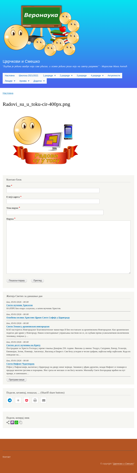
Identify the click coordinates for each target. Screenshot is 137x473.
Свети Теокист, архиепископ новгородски (27, 326)
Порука (10, 219)
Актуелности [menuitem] (114, 75)
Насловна (8, 93)
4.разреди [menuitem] (96, 76)
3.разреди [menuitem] (82, 75)
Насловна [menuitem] (10, 75)
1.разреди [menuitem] (48, 76)
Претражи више (16, 379)
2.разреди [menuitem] (65, 76)
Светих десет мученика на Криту (23, 345)
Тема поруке (12, 208)
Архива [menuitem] (23, 82)
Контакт (7, 457)
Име (8, 186)
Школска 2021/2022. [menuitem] (29, 75)
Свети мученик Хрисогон (19, 305)
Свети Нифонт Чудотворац (20, 364)
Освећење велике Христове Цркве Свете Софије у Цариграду (38, 317)
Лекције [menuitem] (9, 82)
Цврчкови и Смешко (21, 61)
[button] (9, 400)
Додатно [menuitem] (38, 82)
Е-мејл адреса (13, 197)
